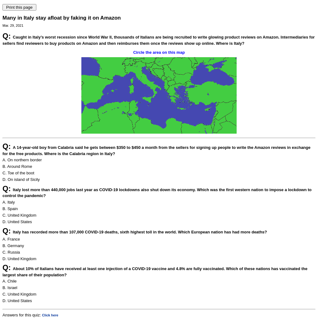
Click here (50, 315)
